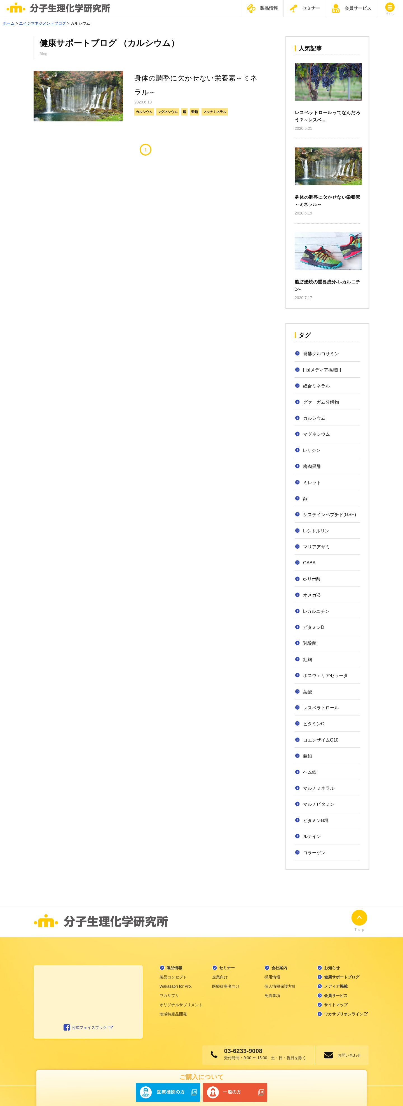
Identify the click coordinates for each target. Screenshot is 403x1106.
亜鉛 (194, 112)
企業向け (220, 974)
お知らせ (332, 965)
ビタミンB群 (316, 820)
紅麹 (307, 659)
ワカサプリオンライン (346, 1011)
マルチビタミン (318, 804)
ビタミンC (313, 723)
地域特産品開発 (173, 1011)
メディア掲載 (336, 983)
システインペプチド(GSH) (329, 514)
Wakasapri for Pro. (176, 983)
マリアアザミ (316, 546)
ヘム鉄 (310, 772)
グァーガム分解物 (321, 402)
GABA (309, 562)
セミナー (304, 8)
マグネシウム (168, 112)
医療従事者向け (226, 983)
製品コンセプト (173, 974)
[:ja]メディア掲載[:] (322, 370)
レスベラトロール (321, 707)
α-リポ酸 (312, 579)
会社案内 (279, 965)
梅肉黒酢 (312, 466)
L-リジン (311, 450)
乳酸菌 (310, 643)
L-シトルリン (316, 530)
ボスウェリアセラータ (325, 675)
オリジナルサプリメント (181, 1002)
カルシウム (144, 112)
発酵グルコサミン (321, 353)
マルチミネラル (214, 112)
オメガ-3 (311, 595)
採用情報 (272, 974)
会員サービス (351, 8)
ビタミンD (313, 627)
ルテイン (312, 836)
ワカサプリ (169, 992)
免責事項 (272, 992)
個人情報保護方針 (280, 983)
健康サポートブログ (341, 974)
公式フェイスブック (88, 1024)
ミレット (312, 482)
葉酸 (307, 691)
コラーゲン (314, 852)
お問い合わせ (348, 1052)
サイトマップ (336, 1002)
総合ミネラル (316, 386)
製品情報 (262, 8)
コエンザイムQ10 (320, 740)
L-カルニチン (316, 611)
